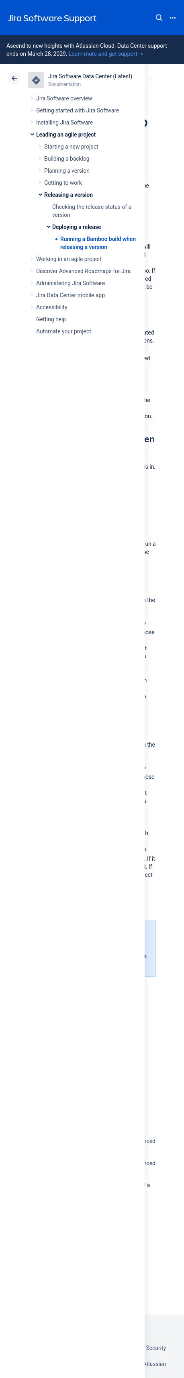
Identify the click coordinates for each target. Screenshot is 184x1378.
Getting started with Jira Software (77, 110)
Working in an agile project (68, 259)
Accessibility (51, 307)
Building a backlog (67, 158)
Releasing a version (68, 195)
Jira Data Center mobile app (70, 295)
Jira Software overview (64, 98)
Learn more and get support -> (106, 54)
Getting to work (63, 183)
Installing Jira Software (64, 122)
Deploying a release (76, 227)
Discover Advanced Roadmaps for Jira (83, 271)
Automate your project (63, 331)
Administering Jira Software (70, 283)
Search (159, 17)
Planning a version (67, 170)
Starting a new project (71, 146)
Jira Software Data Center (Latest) (90, 76)
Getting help (51, 319)
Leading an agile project (66, 134)
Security (156, 1348)
